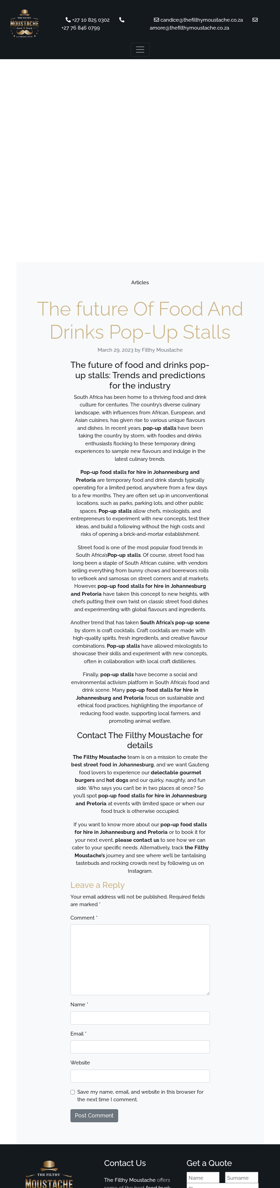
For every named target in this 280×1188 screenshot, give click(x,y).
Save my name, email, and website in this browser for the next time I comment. (140, 1096)
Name (79, 1004)
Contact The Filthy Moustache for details (140, 740)
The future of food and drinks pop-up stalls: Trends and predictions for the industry (140, 375)
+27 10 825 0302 (88, 20)
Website (80, 1063)
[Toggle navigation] (140, 49)
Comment (84, 918)
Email (78, 1034)
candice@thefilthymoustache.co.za (199, 20)
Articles (140, 282)
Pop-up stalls (124, 555)
